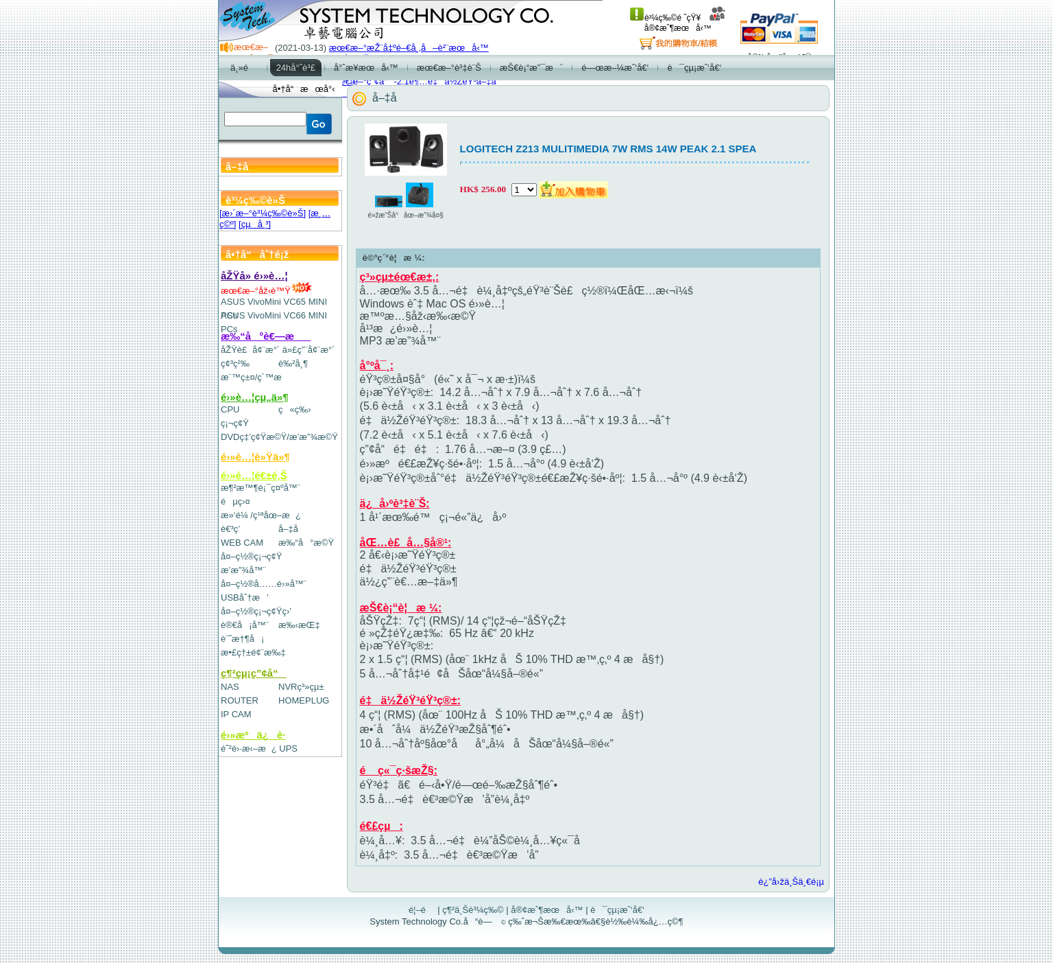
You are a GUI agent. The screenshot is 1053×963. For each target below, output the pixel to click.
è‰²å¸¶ (293, 363)
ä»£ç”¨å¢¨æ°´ (308, 350)
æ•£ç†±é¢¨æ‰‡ (253, 652)
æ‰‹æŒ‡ (299, 625)
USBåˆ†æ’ (244, 597)
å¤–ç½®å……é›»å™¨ (263, 584)
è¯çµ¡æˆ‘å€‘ (617, 910)
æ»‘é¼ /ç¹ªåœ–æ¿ (261, 515)
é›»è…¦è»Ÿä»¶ (255, 457)
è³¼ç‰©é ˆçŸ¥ (665, 18)
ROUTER (239, 700)
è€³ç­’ (230, 529)
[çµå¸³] (255, 224)
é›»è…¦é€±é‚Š (254, 475)
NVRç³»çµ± (301, 687)
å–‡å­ (291, 529)
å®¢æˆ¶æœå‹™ (685, 23)
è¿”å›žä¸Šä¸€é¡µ (791, 882)
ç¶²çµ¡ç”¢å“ (254, 673)
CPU (230, 409)
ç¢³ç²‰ (235, 363)
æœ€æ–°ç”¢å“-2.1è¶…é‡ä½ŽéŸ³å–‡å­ (416, 81)
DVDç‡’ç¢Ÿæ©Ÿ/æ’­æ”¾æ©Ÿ (279, 437)
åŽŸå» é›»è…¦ (254, 275)
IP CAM (236, 714)
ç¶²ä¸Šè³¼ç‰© (473, 910)
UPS (288, 748)
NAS (230, 687)
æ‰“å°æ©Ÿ (306, 542)
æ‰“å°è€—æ (266, 336)
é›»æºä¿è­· (253, 735)
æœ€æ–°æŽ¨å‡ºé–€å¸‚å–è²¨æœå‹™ (409, 48)
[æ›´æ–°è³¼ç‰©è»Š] (262, 213)
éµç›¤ (235, 501)
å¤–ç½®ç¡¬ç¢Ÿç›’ (256, 611)
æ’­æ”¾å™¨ (243, 570)
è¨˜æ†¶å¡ (242, 639)
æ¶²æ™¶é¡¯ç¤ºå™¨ (260, 488)
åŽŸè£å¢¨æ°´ (250, 350)
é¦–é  (422, 910)
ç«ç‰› (294, 409)
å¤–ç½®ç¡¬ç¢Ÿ (251, 556)
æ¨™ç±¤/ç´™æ (257, 377)
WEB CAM (242, 542)
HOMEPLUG (303, 700)
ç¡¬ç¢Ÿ (235, 423)
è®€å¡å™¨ (245, 625)
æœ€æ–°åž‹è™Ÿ (266, 291)
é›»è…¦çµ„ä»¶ (255, 397)
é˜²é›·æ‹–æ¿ (249, 748)
